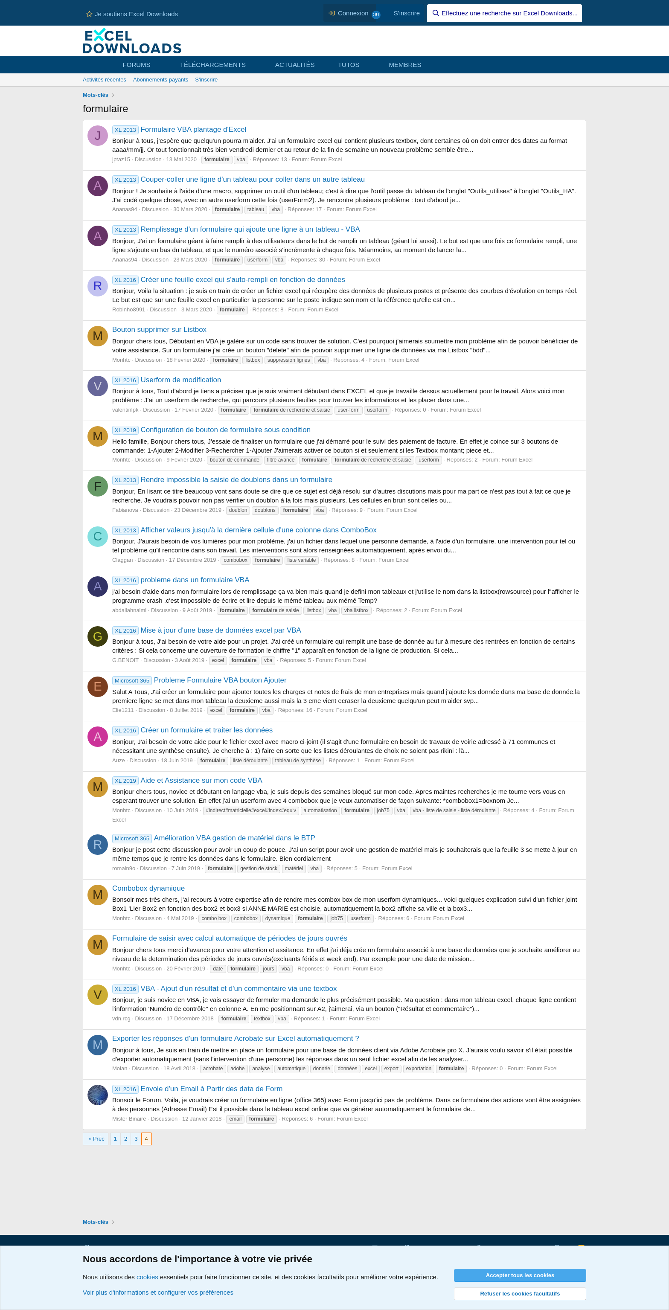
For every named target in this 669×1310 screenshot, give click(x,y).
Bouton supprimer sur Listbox (159, 329)
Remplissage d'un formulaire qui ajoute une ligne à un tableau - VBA (236, 229)
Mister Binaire (129, 1118)
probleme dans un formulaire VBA (181, 580)
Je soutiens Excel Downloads (132, 13)
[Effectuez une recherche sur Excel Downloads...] (504, 13)
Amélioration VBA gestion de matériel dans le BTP (213, 838)
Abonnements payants (160, 79)
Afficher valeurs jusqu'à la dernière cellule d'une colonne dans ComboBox (244, 530)
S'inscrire (206, 79)
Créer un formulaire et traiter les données (192, 730)
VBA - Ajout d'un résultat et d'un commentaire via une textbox (224, 989)
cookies (147, 1277)
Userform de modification (166, 380)
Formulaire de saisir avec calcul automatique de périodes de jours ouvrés (229, 938)
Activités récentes (104, 79)
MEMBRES (405, 64)
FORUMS (137, 64)
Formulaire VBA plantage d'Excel (179, 129)
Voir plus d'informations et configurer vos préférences (158, 1292)
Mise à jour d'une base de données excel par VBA (206, 630)
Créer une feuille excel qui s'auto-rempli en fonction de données (228, 280)
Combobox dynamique (148, 888)
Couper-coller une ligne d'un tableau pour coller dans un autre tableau (238, 179)
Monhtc (121, 360)
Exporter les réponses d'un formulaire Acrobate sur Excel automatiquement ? (235, 1038)
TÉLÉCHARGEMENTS (213, 64)
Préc (99, 1139)
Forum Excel (326, 159)
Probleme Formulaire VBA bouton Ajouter (199, 680)
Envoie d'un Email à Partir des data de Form (197, 1089)
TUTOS (349, 64)
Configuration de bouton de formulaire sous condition (211, 430)
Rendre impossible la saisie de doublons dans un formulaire (222, 480)
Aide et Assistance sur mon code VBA (187, 780)
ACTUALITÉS (295, 64)
